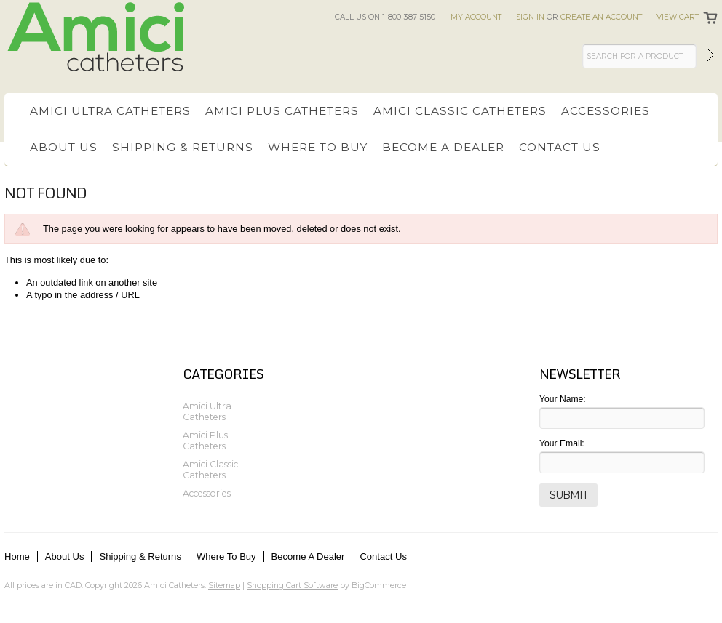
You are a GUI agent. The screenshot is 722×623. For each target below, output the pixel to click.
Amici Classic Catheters (460, 111)
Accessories (605, 111)
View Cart (677, 17)
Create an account (601, 17)
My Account (476, 17)
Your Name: (562, 399)
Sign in (530, 17)
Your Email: (561, 443)
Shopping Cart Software (292, 585)
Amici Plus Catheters (282, 111)
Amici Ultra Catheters (110, 111)
